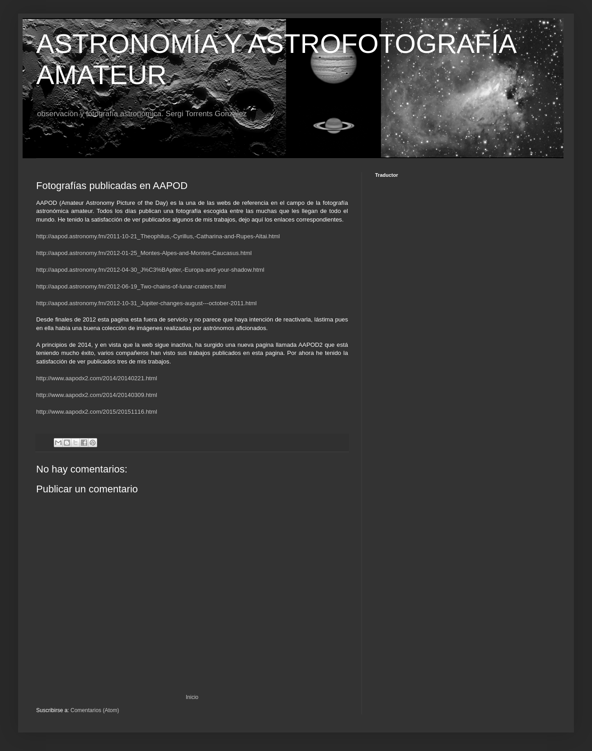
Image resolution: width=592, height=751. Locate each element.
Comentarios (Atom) (94, 710)
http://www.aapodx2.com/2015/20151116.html (96, 411)
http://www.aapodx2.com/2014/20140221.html (96, 378)
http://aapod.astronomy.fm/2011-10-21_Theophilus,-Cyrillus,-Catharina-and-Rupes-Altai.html (158, 236)
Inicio (192, 697)
